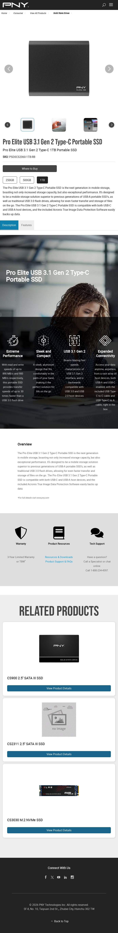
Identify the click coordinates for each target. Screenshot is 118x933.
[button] (109, 69)
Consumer (18, 13)
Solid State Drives (61, 13)
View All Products (38, 13)
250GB (10, 180)
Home (4, 13)
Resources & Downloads (59, 557)
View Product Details (59, 688)
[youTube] (58, 877)
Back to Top (61, 921)
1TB (42, 180)
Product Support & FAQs (59, 561)
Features (28, 225)
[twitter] (52, 877)
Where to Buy (30, 168)
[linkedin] (65, 877)
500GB (27, 180)
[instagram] (72, 877)
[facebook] (45, 877)
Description (10, 225)
